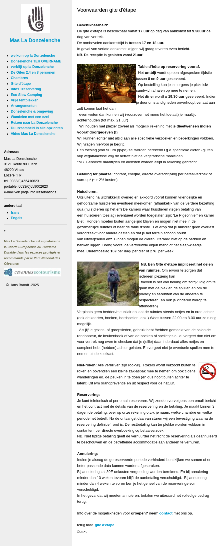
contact (166, 513)
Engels (16, 218)
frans (15, 213)
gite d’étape (104, 525)
